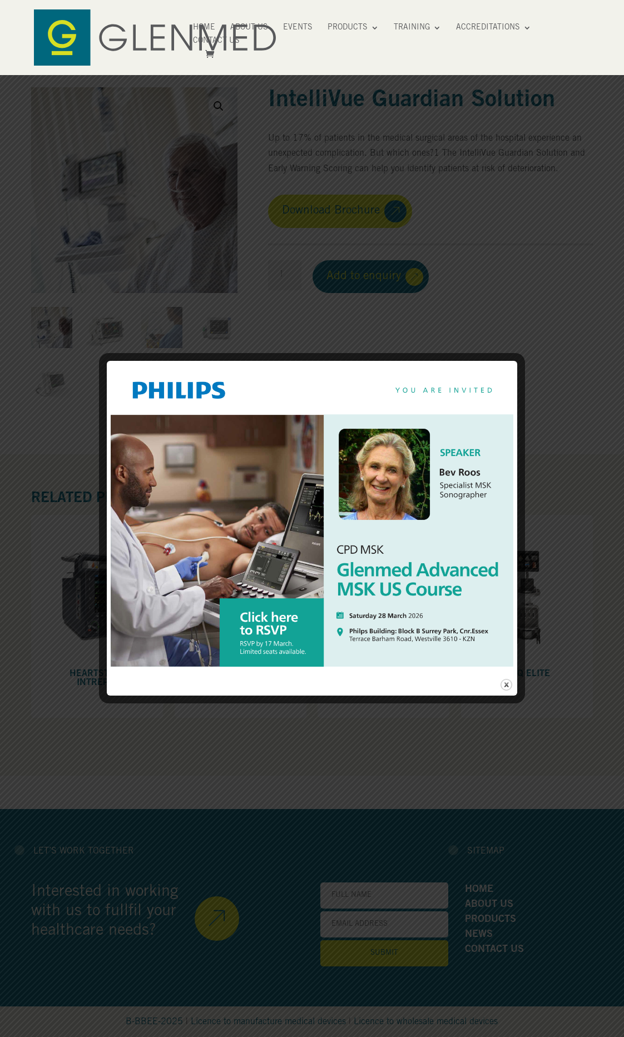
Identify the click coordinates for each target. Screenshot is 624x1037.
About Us (249, 28)
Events (298, 28)
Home (204, 28)
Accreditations (488, 28)
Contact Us (216, 41)
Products (348, 28)
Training (412, 28)
